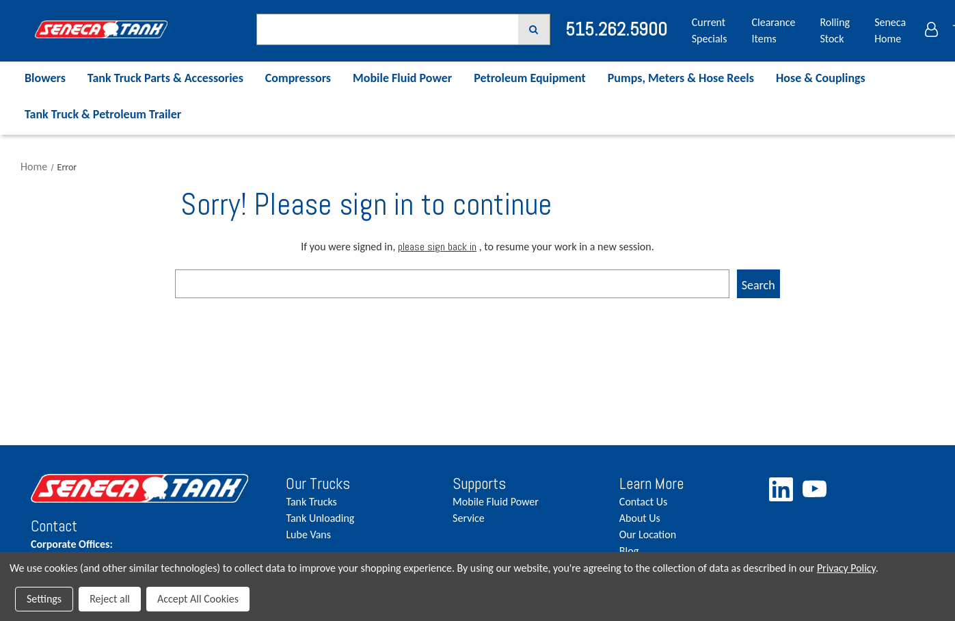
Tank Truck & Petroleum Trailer (103, 114)
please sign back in (437, 246)
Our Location (647, 534)
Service (469, 518)
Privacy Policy (846, 567)
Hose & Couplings (820, 77)
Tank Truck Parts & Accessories (165, 77)
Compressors (298, 77)
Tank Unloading (320, 518)
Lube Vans (308, 534)
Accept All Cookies (198, 598)
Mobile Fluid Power (402, 77)
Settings (44, 598)
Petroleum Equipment (530, 77)
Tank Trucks (311, 501)
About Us (639, 518)
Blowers (45, 77)
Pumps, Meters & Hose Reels (681, 77)
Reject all (110, 598)
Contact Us (643, 501)
